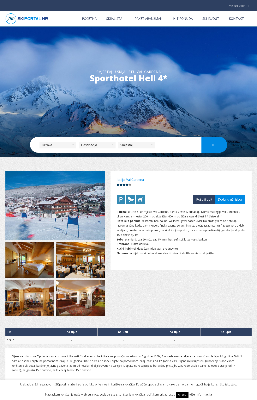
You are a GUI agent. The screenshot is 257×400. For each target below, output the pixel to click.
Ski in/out (210, 18)
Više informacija (200, 394)
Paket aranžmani (149, 18)
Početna (89, 18)
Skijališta (115, 18)
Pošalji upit (204, 199)
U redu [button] (182, 394)
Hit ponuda (183, 18)
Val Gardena (135, 180)
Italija (121, 180)
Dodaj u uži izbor (230, 199)
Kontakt (236, 18)
